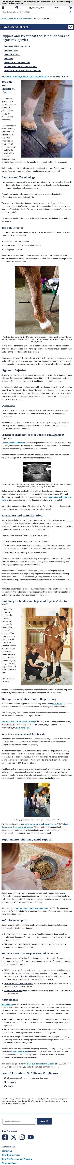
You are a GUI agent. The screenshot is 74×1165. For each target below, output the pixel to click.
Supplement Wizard (20, 1052)
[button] (69, 12)
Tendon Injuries (11, 50)
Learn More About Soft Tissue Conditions (22, 70)
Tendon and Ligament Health (17, 46)
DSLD (6, 1078)
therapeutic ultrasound (23, 827)
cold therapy (57, 703)
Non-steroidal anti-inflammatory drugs (19, 722)
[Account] (17, 8)
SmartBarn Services (11, 1155)
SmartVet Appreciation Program (17, 1159)
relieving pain (23, 728)
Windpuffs (8, 1086)
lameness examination (15, 442)
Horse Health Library (9, 19)
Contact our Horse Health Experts (39, 1064)
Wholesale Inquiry (10, 1163)
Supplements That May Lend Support (20, 66)
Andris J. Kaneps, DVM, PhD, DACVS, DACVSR (26, 76)
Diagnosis (8, 58)
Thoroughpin (10, 1082)
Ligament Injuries (12, 54)
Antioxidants (7, 1004)
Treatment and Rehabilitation (17, 62)
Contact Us (7, 1151)
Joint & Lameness (25, 19)
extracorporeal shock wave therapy (41, 824)
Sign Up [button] (44, 1121)
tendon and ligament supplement (32, 908)
